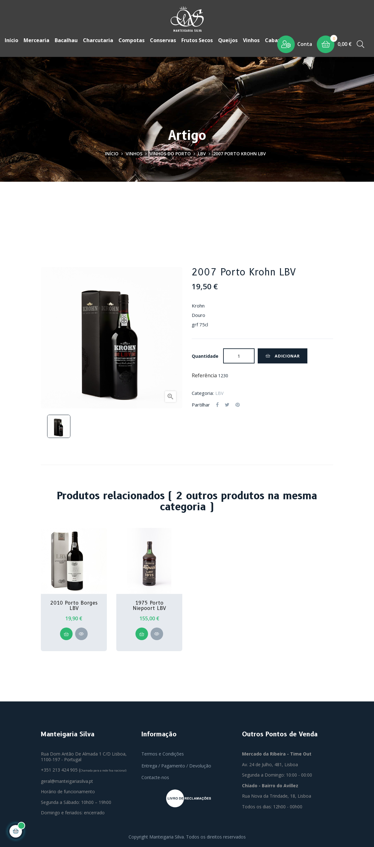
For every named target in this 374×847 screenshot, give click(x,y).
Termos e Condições (162, 753)
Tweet (227, 404)
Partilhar (217, 404)
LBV (219, 393)
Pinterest (237, 404)
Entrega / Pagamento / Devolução (176, 765)
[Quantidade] (239, 355)
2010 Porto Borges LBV (73, 605)
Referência (204, 375)
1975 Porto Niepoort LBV (149, 605)
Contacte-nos (155, 777)
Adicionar (283, 355)
